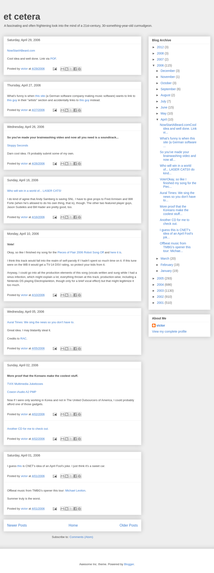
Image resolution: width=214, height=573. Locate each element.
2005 (161, 278)
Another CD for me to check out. (28, 428)
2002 (161, 296)
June (164, 107)
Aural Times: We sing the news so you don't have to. (40, 322)
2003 (161, 290)
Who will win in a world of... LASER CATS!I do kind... (177, 169)
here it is (115, 252)
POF (53, 58)
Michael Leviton (75, 490)
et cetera (22, 16)
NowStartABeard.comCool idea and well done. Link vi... (178, 128)
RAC (23, 338)
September (168, 89)
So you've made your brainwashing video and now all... (178, 155)
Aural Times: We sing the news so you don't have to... (178, 196)
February (167, 265)
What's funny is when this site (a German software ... (178, 142)
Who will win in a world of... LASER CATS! (34, 190)
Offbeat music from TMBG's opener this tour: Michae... (175, 247)
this (19, 466)
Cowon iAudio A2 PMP (21, 392)
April (164, 119)
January (166, 271)
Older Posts (129, 525)
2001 (161, 302)
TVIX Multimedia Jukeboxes (25, 383)
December (168, 71)
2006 (161, 65)
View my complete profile (169, 331)
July (163, 101)
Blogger (129, 564)
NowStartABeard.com (21, 50)
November (168, 77)
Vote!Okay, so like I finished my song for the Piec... (178, 183)
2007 (161, 59)
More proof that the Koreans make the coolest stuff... (174, 210)
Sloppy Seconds (17, 145)
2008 (161, 53)
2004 (161, 284)
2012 (161, 47)
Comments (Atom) (81, 537)
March (165, 258)
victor (160, 325)
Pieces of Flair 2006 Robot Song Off (81, 252)
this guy (12, 100)
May (163, 113)
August (165, 95)
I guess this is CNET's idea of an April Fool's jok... (176, 233)
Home (73, 525)
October (166, 83)
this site (40, 96)
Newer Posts (17, 525)
